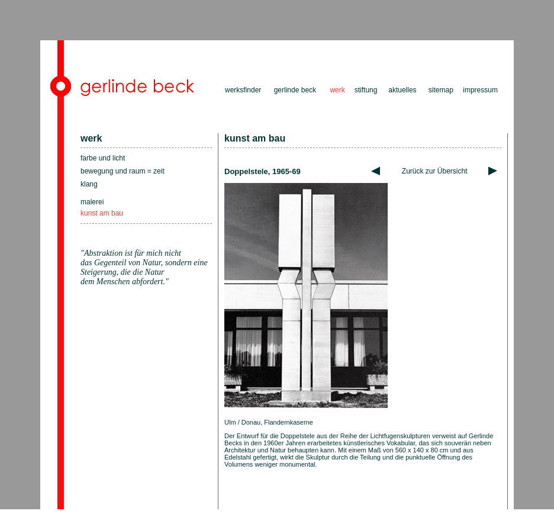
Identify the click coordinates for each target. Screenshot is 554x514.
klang (89, 184)
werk (91, 138)
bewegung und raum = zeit (122, 171)
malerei (92, 202)
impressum (480, 90)
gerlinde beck (295, 90)
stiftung (366, 90)
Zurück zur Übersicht (435, 171)
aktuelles (402, 90)
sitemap (441, 90)
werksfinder (243, 90)
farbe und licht (102, 158)
